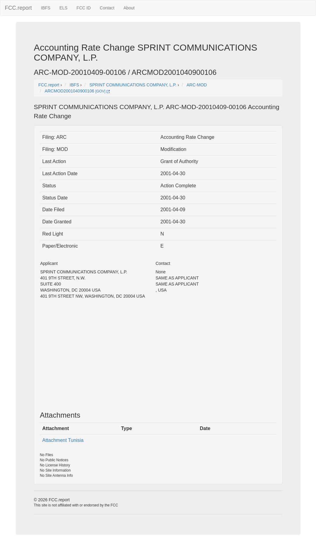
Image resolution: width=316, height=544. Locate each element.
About (129, 7)
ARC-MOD (197, 84)
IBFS (45, 7)
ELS (63, 7)
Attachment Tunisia (63, 440)
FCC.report (18, 8)
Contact (107, 7)
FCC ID (84, 7)
